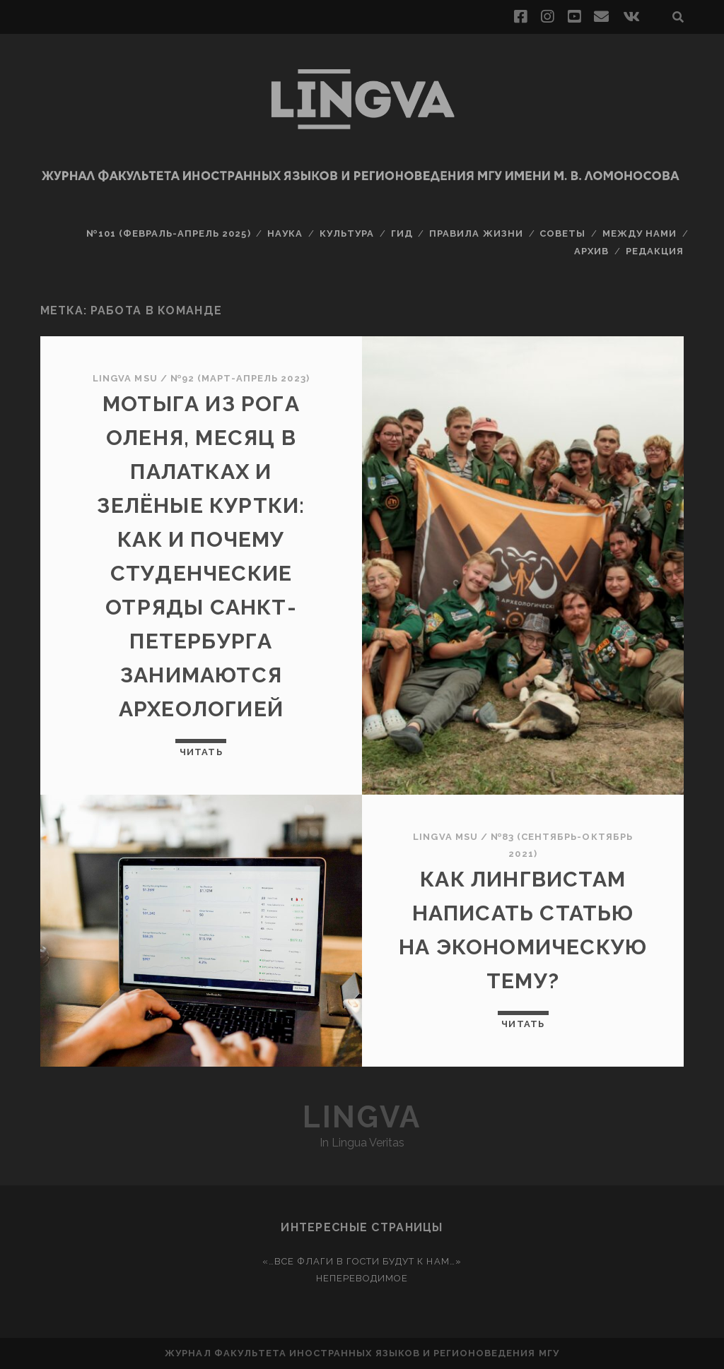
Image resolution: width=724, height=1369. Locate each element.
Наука (285, 233)
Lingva (362, 1117)
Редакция (655, 251)
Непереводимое (362, 1278)
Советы (562, 233)
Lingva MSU (125, 378)
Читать (201, 752)
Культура (347, 233)
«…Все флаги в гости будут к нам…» (361, 1261)
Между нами (639, 233)
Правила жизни (476, 233)
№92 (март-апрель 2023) (240, 378)
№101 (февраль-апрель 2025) (168, 233)
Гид (402, 233)
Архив (591, 251)
